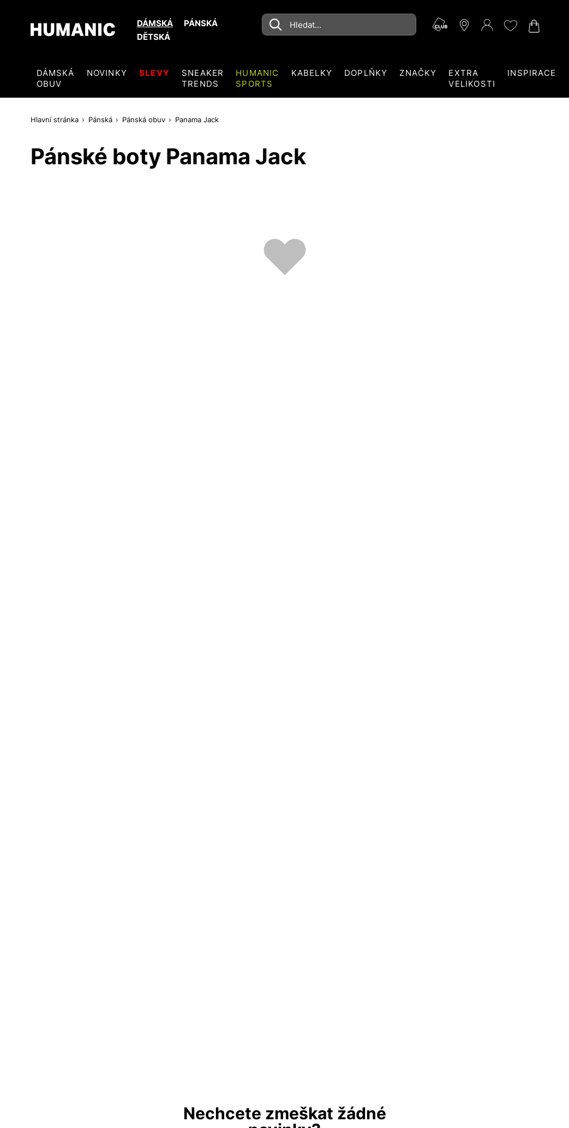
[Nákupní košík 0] (533, 26)
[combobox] (339, 24)
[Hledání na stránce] (339, 24)
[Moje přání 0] (510, 25)
